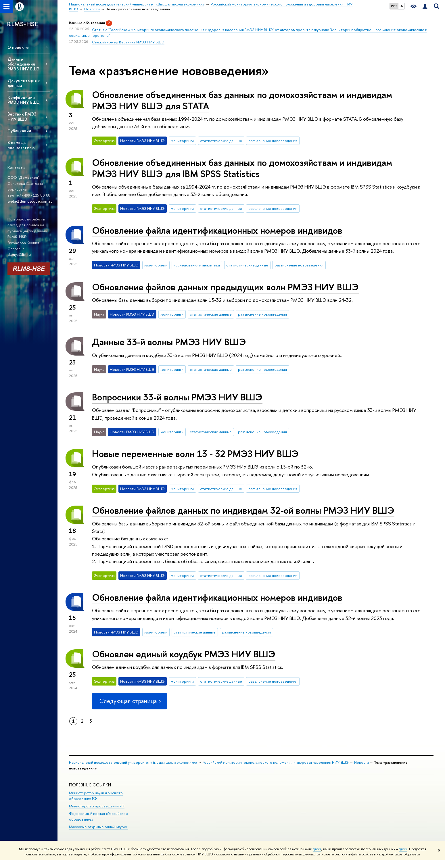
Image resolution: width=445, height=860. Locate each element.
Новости (361, 762)
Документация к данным (23, 83)
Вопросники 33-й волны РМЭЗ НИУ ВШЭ (177, 397)
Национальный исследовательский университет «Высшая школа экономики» (133, 762)
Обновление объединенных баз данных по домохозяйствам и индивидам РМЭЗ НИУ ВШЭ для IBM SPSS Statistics (242, 168)
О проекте (18, 47)
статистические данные (221, 140)
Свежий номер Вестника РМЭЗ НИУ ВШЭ (128, 42)
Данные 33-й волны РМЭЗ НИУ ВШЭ (169, 341)
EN (401, 6)
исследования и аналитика (197, 265)
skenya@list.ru (19, 254)
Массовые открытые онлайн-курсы (98, 826)
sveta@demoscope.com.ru (30, 201)
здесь (317, 849)
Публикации (19, 130)
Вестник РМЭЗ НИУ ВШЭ (21, 116)
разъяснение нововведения (272, 140)
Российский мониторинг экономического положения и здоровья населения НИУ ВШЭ (276, 762)
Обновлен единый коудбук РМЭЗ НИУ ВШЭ (183, 654)
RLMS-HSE (22, 24)
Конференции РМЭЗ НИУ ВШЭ (23, 100)
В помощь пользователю (21, 145)
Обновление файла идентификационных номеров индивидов (217, 230)
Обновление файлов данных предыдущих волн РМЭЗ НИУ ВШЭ (225, 287)
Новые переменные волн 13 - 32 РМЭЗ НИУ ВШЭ (195, 453)
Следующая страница (129, 701)
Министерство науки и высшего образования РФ (96, 795)
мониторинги (182, 140)
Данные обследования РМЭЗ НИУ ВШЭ (23, 64)
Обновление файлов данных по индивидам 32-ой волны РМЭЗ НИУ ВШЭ (243, 510)
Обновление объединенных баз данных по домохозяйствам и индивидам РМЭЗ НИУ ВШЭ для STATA (242, 100)
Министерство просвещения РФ (96, 806)
